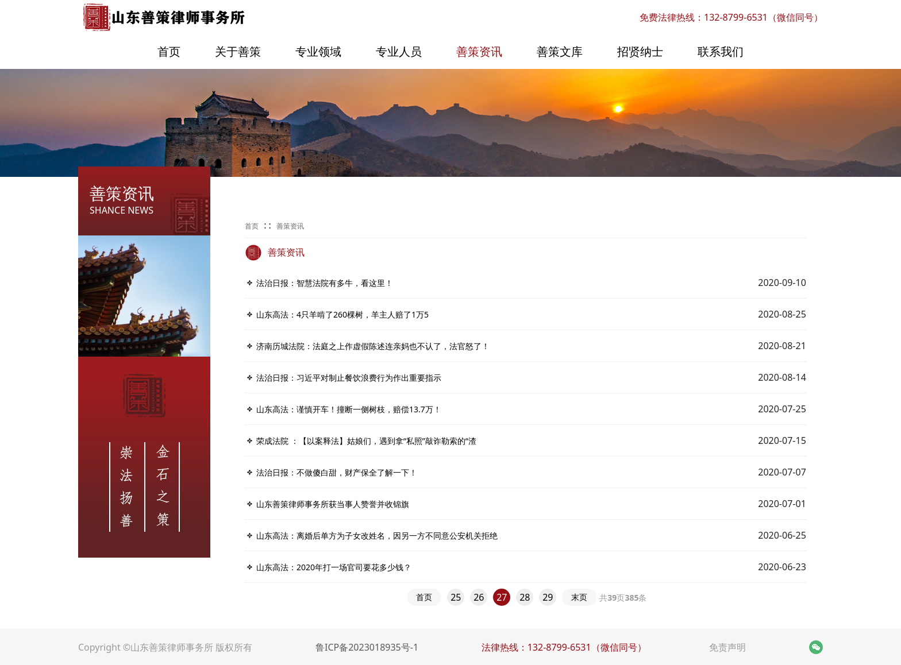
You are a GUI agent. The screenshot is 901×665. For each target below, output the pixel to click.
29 (547, 597)
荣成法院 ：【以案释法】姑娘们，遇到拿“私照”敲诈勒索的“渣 (366, 440)
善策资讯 (479, 51)
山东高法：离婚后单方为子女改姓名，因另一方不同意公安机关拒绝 (377, 535)
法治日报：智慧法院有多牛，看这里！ (324, 282)
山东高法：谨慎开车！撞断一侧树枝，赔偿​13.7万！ (348, 409)
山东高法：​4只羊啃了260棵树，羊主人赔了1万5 (342, 314)
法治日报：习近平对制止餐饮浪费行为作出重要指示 (348, 377)
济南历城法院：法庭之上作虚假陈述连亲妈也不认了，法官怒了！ (373, 346)
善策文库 (560, 51)
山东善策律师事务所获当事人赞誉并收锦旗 (332, 503)
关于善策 (238, 51)
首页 (168, 51)
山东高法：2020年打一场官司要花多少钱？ (333, 567)
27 (501, 597)
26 (478, 597)
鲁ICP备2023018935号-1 (366, 647)
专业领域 (318, 51)
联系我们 (721, 51)
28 (524, 597)
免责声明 (727, 647)
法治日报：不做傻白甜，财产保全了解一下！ (336, 472)
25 (455, 597)
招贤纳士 (640, 51)
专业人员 (399, 51)
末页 (579, 596)
